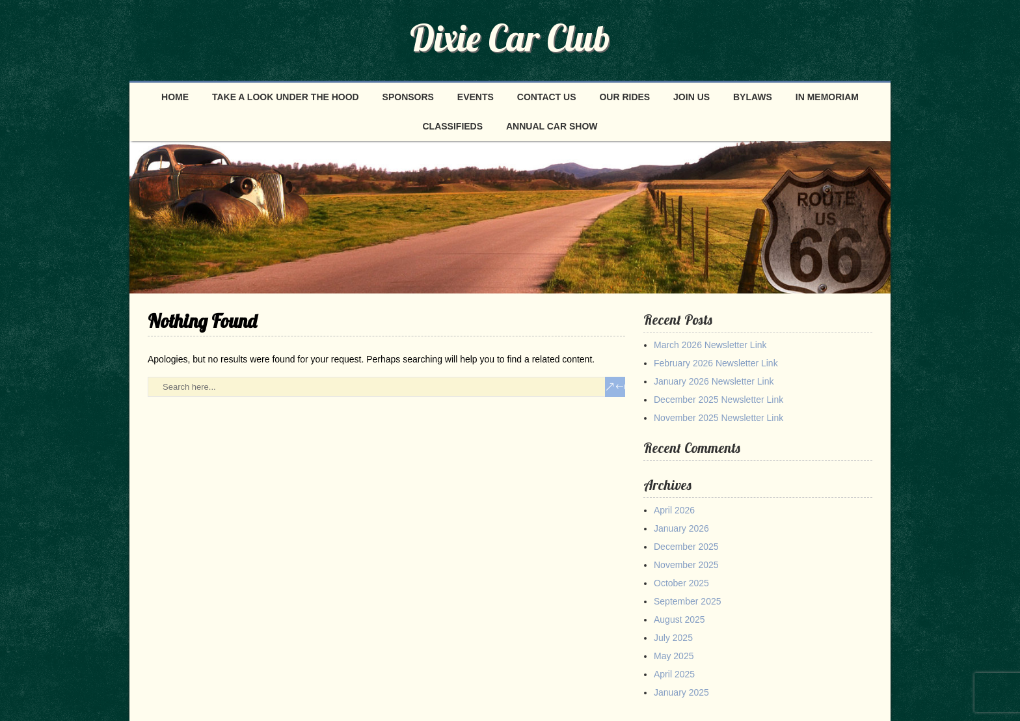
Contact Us (546, 97)
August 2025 (679, 619)
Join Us (691, 97)
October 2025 (681, 583)
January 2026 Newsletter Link (713, 381)
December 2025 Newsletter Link (718, 399)
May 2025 (673, 656)
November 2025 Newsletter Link (718, 418)
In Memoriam (827, 97)
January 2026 (681, 528)
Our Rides (624, 97)
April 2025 (674, 674)
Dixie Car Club (510, 38)
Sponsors (408, 97)
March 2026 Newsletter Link (710, 345)
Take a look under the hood (285, 97)
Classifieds (453, 126)
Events (475, 97)
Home (175, 97)
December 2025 (686, 546)
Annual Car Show (552, 126)
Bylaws (752, 97)
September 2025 (687, 601)
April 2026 (674, 510)
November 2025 (686, 565)
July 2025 (673, 638)
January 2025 (681, 692)
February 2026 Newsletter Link (716, 363)
